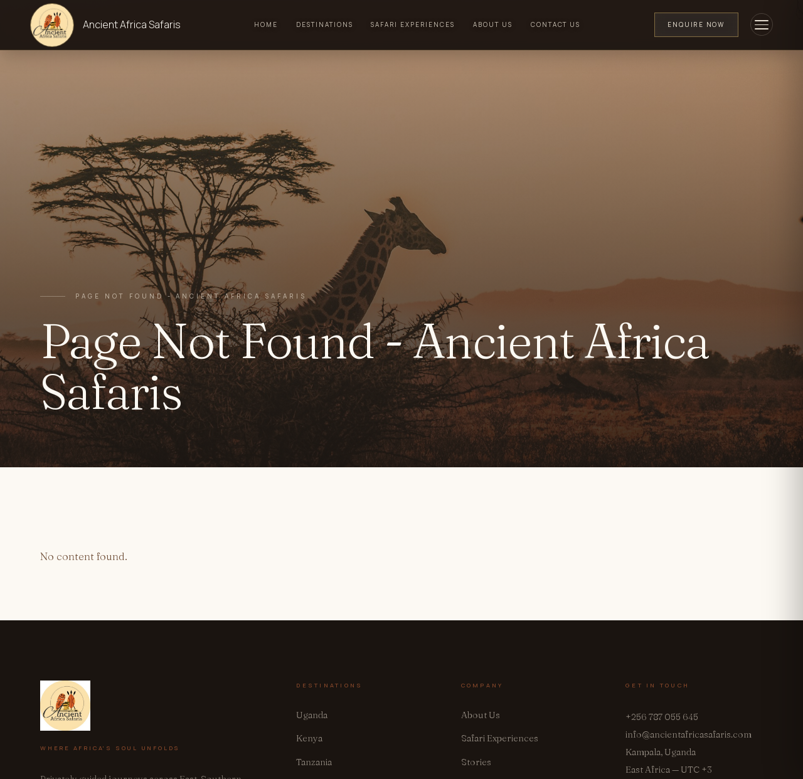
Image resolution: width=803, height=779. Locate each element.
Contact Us (556, 24)
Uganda (311, 715)
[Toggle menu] (761, 24)
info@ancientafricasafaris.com (688, 734)
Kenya (309, 738)
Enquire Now (696, 24)
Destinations (324, 24)
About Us (493, 24)
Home (266, 24)
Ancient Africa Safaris (132, 24)
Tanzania (314, 762)
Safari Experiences (413, 24)
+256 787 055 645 (661, 717)
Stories (476, 762)
